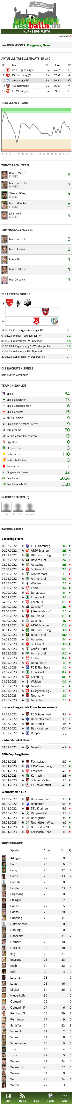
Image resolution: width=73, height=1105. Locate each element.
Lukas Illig (14, 259)
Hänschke (16, 935)
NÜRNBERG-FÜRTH (36, 31)
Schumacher (18, 1043)
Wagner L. (17, 1061)
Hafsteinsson (19, 924)
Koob (13, 965)
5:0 (64, 766)
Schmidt (15, 1031)
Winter (14, 1085)
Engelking (16, 894)
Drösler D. (16, 888)
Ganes (14, 906)
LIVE (8, 1098)
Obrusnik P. (17, 1007)
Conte (14, 876)
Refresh (63, 36)
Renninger (17, 1019)
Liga (36, 1098)
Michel (14, 989)
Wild (13, 1079)
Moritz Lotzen (17, 249)
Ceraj (13, 870)
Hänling (15, 929)
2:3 (64, 550)
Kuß (13, 971)
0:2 (69, 335)
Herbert (15, 941)
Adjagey (15, 858)
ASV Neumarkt (20, 86)
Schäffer (15, 1025)
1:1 (64, 555)
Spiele (50, 1098)
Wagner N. (17, 1067)
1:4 (64, 780)
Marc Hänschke (18, 183)
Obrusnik (16, 1001)
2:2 (69, 351)
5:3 (64, 578)
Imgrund (15, 959)
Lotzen (14, 983)
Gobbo (14, 911)
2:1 (69, 357)
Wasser (15, 1073)
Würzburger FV (20, 80)
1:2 (64, 588)
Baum (14, 864)
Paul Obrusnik (17, 279)
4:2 (64, 747)
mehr (65, 1098)
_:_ (64, 733)
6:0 (64, 653)
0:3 (64, 625)
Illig (12, 953)
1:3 (64, 573)
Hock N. (15, 947)
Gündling (16, 917)
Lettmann (16, 977)
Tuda (13, 1049)
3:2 (64, 606)
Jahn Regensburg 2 (23, 70)
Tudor (14, 1055)
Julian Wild (15, 213)
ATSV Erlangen (20, 91)
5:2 (64, 808)
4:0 (69, 341)
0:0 (64, 634)
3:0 (69, 346)
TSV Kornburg (19, 75)
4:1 (64, 784)
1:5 (64, 723)
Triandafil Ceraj (17, 193)
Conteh (15, 882)
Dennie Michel (17, 173)
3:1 (64, 592)
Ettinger (15, 900)
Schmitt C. (17, 1037)
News (22, 1098)
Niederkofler (18, 995)
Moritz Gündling (18, 203)
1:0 (64, 545)
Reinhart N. (18, 1013)
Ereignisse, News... (40, 45)
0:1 (69, 330)
